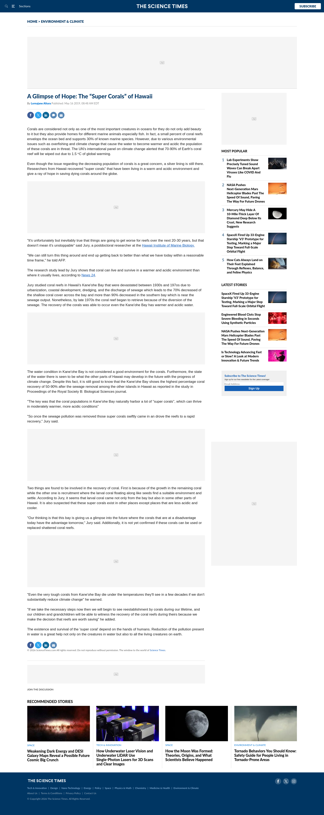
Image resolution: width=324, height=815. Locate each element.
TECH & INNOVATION (108, 745)
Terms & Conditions (51, 793)
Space (108, 788)
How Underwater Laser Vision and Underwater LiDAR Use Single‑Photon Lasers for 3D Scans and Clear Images (124, 757)
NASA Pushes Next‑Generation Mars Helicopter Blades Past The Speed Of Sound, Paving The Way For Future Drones (246, 193)
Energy (87, 788)
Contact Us (90, 793)
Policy (98, 788)
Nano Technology (70, 788)
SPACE (31, 745)
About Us (32, 793)
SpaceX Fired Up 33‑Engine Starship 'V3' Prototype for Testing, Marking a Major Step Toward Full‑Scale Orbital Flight (246, 243)
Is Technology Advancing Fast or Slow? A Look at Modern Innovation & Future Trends (242, 356)
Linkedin (46, 115)
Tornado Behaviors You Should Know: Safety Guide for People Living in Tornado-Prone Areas (265, 755)
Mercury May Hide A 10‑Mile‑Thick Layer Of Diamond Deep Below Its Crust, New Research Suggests (244, 218)
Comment (53, 115)
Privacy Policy (73, 793)
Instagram (294, 781)
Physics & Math (123, 788)
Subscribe (307, 6)
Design (54, 788)
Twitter (38, 115)
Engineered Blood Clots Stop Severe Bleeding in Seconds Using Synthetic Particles (241, 319)
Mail (61, 115)
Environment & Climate (186, 788)
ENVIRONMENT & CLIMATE (62, 21)
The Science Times (162, 6)
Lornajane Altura (41, 103)
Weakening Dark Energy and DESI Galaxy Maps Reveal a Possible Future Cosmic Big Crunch (58, 755)
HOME (32, 21)
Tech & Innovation (37, 788)
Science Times (157, 650)
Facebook (30, 115)
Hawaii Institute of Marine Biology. (168, 245)
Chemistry (140, 788)
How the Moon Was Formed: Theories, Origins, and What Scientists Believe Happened (189, 755)
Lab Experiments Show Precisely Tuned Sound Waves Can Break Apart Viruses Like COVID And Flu (244, 168)
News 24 (88, 275)
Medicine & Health (160, 788)
